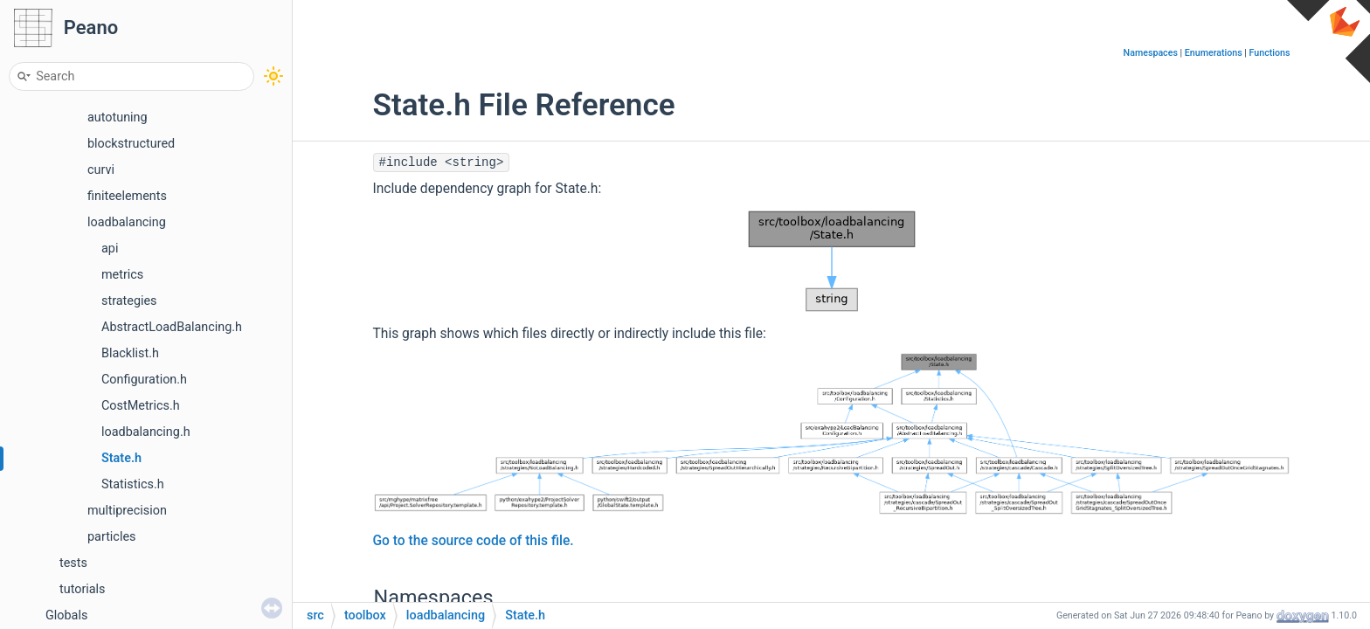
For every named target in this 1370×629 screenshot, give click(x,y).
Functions (1269, 53)
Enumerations (1213, 53)
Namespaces (1151, 53)
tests (73, 563)
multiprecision (127, 510)
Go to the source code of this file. (473, 541)
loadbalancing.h (145, 432)
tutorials (82, 589)
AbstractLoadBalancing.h (171, 327)
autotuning (117, 117)
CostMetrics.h (140, 405)
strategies (129, 301)
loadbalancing (126, 222)
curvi (100, 169)
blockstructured (131, 143)
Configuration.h (144, 379)
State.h (121, 458)
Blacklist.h (130, 353)
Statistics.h (132, 484)
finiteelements (127, 196)
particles (111, 536)
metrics (122, 274)
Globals (66, 615)
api (109, 248)
